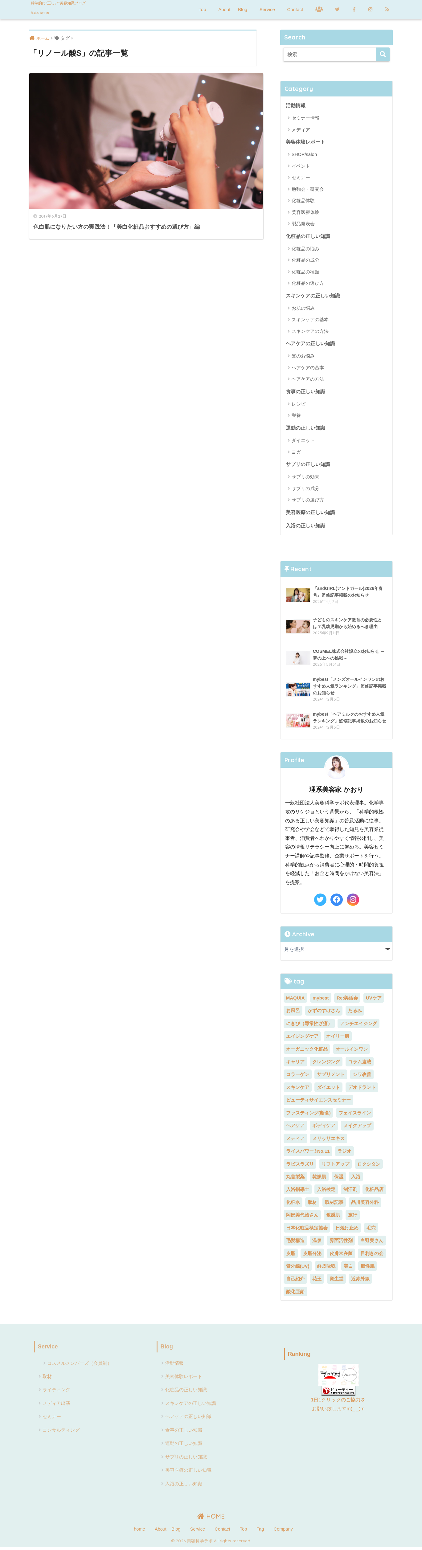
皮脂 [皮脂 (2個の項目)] (290, 1255)
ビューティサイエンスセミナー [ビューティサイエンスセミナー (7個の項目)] (318, 1102)
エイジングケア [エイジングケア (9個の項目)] (302, 1038)
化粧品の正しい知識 (308, 236)
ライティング (56, 1392)
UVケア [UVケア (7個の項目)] (374, 1000)
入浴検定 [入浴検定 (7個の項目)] (326, 1192)
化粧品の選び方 (308, 284)
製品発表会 (303, 224)
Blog (242, 9)
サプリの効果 (305, 478)
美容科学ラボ (53, 11)
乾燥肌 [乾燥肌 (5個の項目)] (319, 1179)
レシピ (298, 405)
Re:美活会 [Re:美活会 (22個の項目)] (347, 1000)
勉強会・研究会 (308, 189)
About (224, 9)
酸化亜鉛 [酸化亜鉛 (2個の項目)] (295, 1294)
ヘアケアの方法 (308, 380)
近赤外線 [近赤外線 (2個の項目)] (360, 1281)
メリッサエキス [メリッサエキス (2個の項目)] (328, 1140)
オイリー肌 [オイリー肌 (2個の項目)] (337, 1038)
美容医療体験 (305, 212)
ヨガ (296, 453)
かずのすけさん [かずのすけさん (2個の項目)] (324, 1013)
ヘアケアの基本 (308, 368)
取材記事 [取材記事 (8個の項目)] (334, 1204)
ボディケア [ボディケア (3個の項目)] (323, 1128)
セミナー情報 (305, 118)
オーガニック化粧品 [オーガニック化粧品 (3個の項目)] (307, 1051)
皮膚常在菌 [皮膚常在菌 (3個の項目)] (341, 1255)
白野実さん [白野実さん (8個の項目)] (371, 1243)
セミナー (301, 178)
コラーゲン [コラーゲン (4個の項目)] (297, 1077)
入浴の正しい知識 (305, 528)
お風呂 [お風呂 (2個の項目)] (293, 1013)
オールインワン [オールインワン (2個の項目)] (351, 1051)
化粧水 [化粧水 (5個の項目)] (293, 1204)
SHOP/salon (304, 154)
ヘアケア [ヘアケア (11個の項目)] (295, 1128)
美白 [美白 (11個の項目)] (348, 1268)
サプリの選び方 (308, 502)
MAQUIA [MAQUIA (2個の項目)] (295, 1000)
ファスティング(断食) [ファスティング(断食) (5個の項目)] (308, 1115)
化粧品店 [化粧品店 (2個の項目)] (374, 1192)
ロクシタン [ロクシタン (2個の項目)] (368, 1166)
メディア (301, 130)
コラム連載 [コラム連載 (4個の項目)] (359, 1064)
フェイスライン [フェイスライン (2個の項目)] (354, 1115)
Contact (295, 9)
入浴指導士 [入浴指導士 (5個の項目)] (297, 1192)
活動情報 (295, 105)
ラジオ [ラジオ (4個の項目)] (344, 1153)
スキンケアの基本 (310, 320)
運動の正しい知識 (305, 429)
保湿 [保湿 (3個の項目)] (338, 1179)
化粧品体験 (303, 201)
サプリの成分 (305, 490)
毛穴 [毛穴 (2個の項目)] (371, 1230)
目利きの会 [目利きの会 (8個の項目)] (371, 1255)
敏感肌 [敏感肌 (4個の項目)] (333, 1217)
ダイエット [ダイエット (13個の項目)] (328, 1090)
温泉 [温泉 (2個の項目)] (317, 1243)
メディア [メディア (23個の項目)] (295, 1140)
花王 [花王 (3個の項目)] (317, 1281)
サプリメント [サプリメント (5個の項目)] (331, 1077)
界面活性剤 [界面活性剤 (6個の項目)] (341, 1243)
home (139, 1532)
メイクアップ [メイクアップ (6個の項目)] (357, 1128)
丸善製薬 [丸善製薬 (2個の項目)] (295, 1179)
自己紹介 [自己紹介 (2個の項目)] (295, 1281)
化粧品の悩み (305, 249)
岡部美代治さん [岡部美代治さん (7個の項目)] (302, 1217)
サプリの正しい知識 (308, 466)
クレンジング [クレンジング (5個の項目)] (326, 1064)
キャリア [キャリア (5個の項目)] (295, 1064)
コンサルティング (61, 1433)
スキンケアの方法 (310, 332)
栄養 (296, 417)
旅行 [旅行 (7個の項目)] (352, 1217)
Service (267, 9)
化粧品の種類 (305, 272)
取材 (47, 1379)
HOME (211, 1519)
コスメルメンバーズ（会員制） (79, 1366)
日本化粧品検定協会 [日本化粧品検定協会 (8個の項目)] (307, 1230)
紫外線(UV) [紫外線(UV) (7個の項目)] (297, 1268)
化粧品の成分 (305, 261)
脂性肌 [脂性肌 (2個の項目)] (368, 1268)
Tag (260, 1532)
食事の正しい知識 (305, 393)
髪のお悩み (303, 357)
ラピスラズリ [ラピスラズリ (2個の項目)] (300, 1166)
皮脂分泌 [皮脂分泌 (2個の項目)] (312, 1255)
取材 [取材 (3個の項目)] (312, 1204)
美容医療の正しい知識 (310, 514)
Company (283, 1532)
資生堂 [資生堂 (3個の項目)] (336, 1281)
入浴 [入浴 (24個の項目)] (355, 1179)
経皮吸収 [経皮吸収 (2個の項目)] (326, 1268)
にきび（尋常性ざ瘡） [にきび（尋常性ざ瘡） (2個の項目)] (309, 1026)
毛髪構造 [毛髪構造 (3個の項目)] (295, 1243)
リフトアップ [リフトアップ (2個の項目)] (335, 1166)
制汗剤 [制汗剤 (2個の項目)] (350, 1192)
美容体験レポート (305, 142)
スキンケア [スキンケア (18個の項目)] (297, 1090)
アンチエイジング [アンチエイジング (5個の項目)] (358, 1026)
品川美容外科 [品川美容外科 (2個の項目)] (365, 1204)
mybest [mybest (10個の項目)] (321, 1000)
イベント (301, 166)
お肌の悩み (303, 309)
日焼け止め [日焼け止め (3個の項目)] (346, 1230)
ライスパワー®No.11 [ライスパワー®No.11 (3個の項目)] (308, 1153)
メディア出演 (56, 1406)
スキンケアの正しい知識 (313, 296)
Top (202, 9)
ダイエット (303, 442)
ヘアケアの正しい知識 (310, 345)
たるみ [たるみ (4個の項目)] (355, 1013)
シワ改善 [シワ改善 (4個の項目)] (362, 1077)
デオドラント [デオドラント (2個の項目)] (362, 1090)
